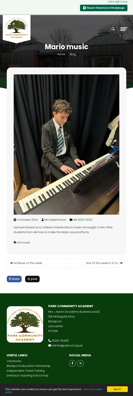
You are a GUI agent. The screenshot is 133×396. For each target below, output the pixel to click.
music (26, 243)
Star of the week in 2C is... (104, 263)
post (32, 279)
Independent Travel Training (26, 371)
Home (61, 54)
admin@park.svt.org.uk (67, 346)
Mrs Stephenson (55, 220)
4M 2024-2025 (82, 220)
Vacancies (14, 361)
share (14, 279)
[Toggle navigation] (123, 29)
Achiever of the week (26, 263)
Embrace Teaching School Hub (27, 376)
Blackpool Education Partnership (28, 366)
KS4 (19, 243)
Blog (73, 54)
